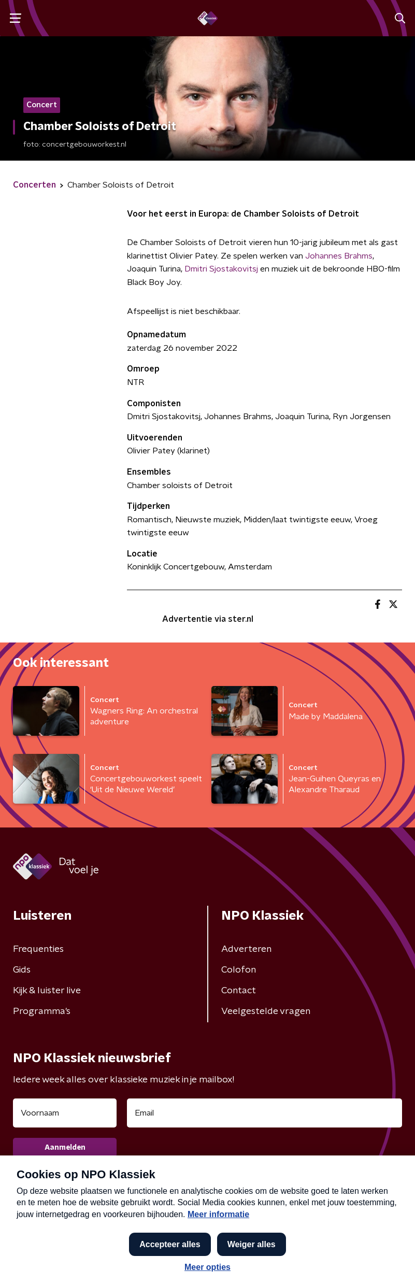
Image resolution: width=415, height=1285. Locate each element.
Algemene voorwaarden (65, 1204)
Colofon (238, 970)
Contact (238, 990)
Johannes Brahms (339, 256)
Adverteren (246, 949)
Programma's (41, 1011)
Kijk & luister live (47, 990)
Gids (22, 970)
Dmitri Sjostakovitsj (222, 269)
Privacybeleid (42, 1223)
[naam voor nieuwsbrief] (65, 1112)
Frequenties (38, 949)
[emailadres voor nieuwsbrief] (264, 1112)
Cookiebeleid (352, 1214)
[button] (390, 1265)
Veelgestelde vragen (265, 1011)
